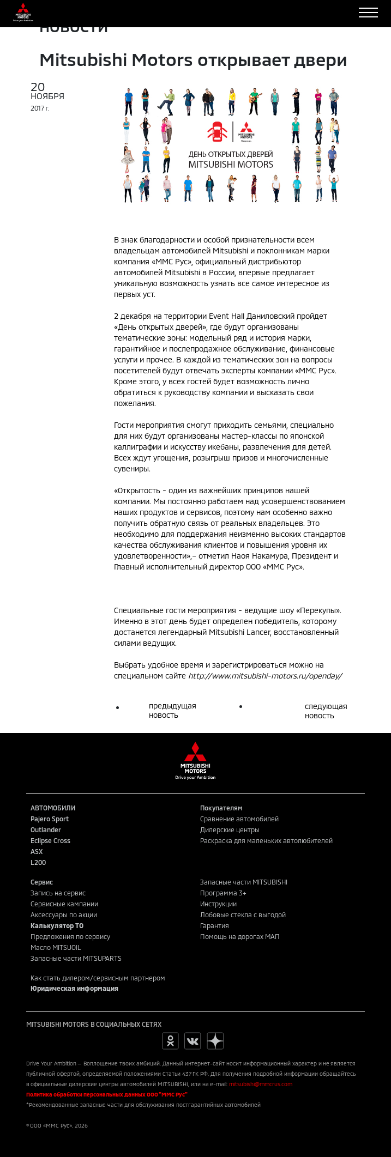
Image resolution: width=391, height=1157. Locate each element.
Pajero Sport (50, 818)
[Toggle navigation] (368, 12)
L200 (38, 862)
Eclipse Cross (50, 840)
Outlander (46, 829)
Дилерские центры (230, 829)
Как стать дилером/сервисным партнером (98, 978)
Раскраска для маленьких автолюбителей (266, 840)
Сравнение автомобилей (239, 818)
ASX (37, 851)
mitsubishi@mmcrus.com (260, 1084)
